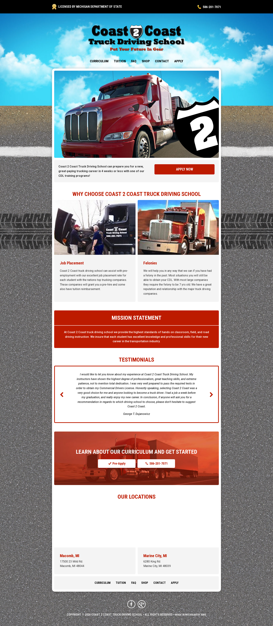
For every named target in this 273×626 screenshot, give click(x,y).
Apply (178, 61)
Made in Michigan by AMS (190, 615)
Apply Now (184, 169)
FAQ (133, 61)
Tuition (120, 61)
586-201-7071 (211, 7)
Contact (162, 61)
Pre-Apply (116, 464)
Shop (146, 61)
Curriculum (99, 61)
